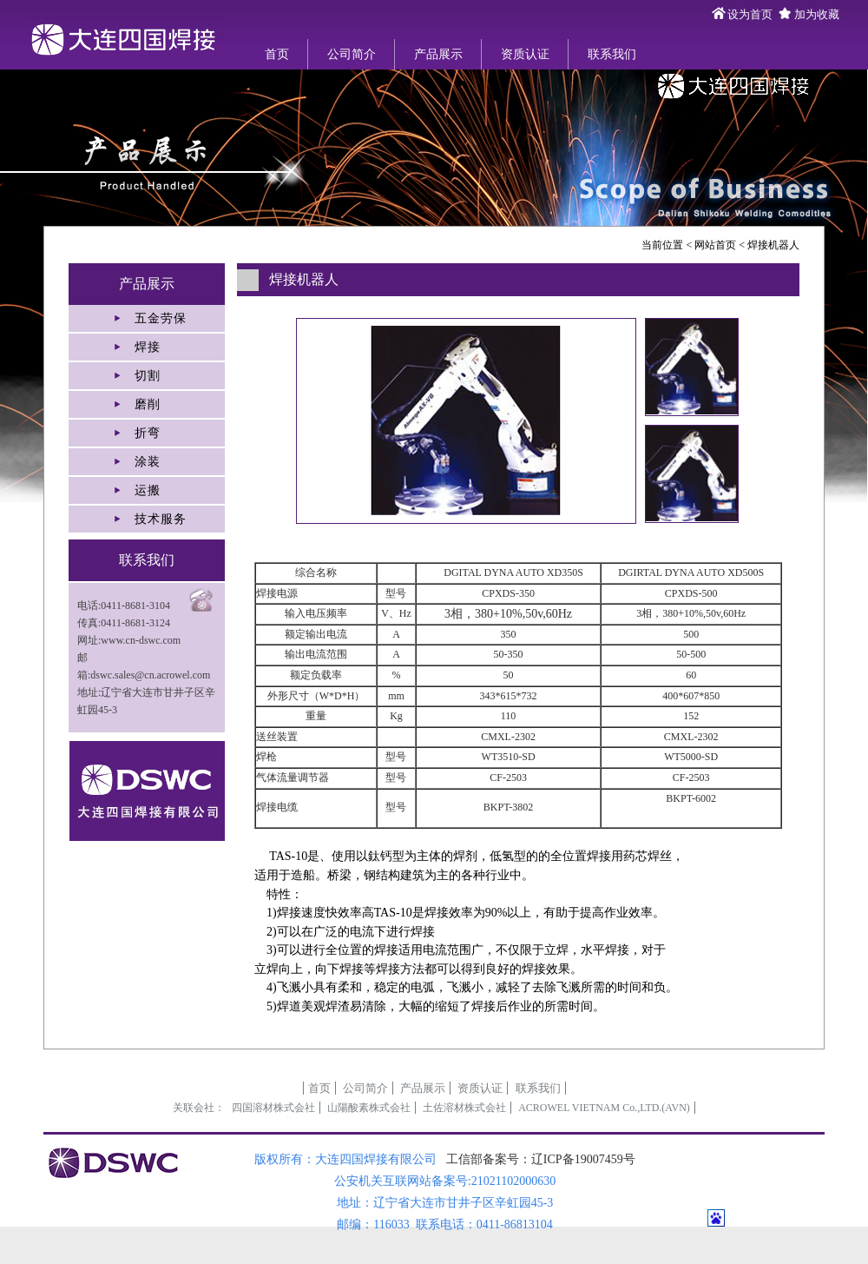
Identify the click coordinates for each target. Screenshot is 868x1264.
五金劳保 (161, 318)
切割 (148, 375)
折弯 (148, 433)
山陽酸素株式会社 (369, 1108)
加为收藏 (816, 14)
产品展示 (438, 54)
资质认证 (525, 54)
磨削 (148, 404)
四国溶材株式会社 (273, 1108)
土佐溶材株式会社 (464, 1108)
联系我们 (612, 54)
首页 (277, 54)
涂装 (148, 461)
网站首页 (715, 245)
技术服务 (161, 519)
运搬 (148, 490)
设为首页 (750, 14)
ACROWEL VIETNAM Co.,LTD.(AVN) (604, 1108)
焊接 (148, 347)
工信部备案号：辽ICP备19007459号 (540, 1159)
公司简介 (351, 54)
